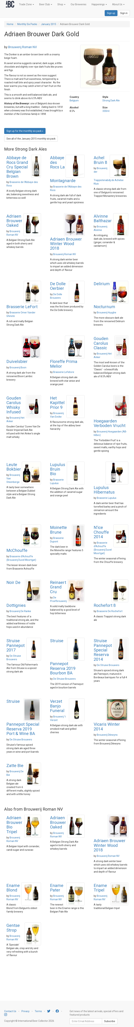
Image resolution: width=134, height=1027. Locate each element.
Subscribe (109, 1021)
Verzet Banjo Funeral (57, 706)
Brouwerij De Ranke (20, 611)
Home (10, 24)
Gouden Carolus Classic (101, 343)
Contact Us (10, 1011)
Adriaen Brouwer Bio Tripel (14, 824)
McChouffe (16, 550)
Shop (61, 4)
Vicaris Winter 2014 (107, 726)
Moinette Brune (58, 530)
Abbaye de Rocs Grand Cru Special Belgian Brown (17, 167)
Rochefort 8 (105, 605)
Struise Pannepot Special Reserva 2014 (103, 650)
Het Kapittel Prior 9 (57, 403)
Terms (38, 1011)
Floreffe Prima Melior (63, 364)
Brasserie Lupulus (106, 498)
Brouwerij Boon (18, 367)
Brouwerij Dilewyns (107, 734)
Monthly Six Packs (27, 24)
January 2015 (48, 24)
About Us (118, 4)
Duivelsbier (17, 361)
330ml (105, 111)
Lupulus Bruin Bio (57, 469)
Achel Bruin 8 (100, 160)
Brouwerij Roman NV (22, 47)
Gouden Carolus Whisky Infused (13, 405)
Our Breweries (78, 4)
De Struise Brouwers (64, 678)
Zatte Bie (14, 765)
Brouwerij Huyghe (106, 312)
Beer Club (45, 4)
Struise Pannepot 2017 (15, 645)
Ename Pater (56, 888)
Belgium (74, 100)
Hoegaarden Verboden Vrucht (109, 423)
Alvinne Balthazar (103, 218)
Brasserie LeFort (22, 306)
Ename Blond (13, 888)
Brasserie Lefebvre (63, 372)
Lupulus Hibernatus (104, 490)
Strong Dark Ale (111, 100)
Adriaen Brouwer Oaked (14, 221)
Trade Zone (26, 4)
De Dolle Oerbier (58, 286)
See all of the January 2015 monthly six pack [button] (30, 138)
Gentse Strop (13, 927)
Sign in (124, 13)
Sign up (111, 13)
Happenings (99, 4)
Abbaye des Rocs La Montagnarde (63, 169)
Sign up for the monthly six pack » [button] (24, 131)
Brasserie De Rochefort (109, 611)
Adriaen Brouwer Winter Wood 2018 (66, 244)
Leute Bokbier (13, 467)
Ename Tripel (100, 888)
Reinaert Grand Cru (58, 587)
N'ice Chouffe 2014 (101, 532)
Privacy (25, 1011)
